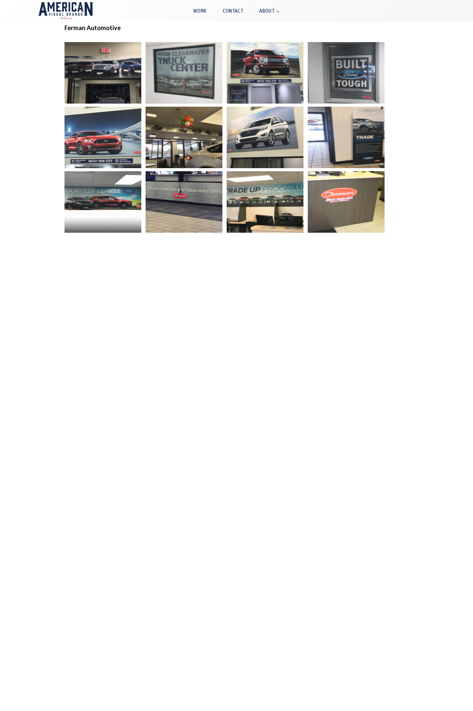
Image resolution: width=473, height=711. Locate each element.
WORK (199, 11)
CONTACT (233, 11)
